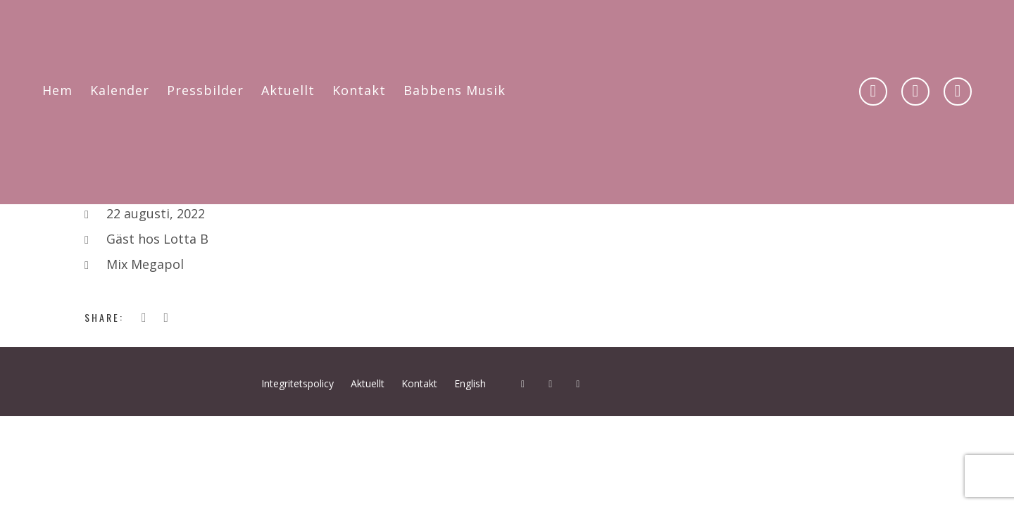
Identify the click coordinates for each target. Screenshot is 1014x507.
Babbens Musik (454, 90)
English (470, 383)
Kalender (119, 90)
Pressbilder (205, 90)
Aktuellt (288, 90)
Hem (57, 90)
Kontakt (359, 90)
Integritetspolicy (297, 383)
